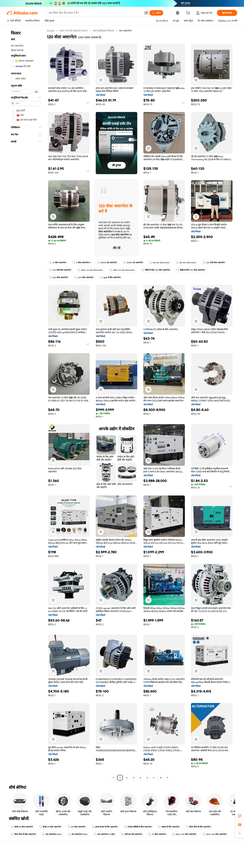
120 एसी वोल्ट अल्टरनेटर (214, 262)
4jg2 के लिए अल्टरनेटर (110, 277)
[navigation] (26, 404)
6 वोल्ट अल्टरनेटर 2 (82, 262)
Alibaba (50, 30)
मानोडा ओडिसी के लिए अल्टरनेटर (138, 826)
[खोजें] (156, 13)
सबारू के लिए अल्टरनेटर (168, 826)
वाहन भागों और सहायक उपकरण (73, 30)
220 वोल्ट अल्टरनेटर (58, 277)
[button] (146, 13)
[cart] (188, 13)
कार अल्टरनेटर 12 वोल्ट (104, 834)
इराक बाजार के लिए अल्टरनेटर (105, 826)
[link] (239, 815)
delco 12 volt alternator (90, 270)
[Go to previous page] (113, 778)
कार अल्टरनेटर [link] (125, 30)
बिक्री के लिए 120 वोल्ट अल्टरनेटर (156, 270)
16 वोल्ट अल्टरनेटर (57, 262)
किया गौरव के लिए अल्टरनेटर (198, 826)
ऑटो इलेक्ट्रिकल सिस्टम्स (103, 30)
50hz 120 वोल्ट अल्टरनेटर (184, 834)
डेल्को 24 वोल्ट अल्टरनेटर (22, 826)
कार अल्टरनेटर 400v (52, 834)
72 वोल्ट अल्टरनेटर (157, 834)
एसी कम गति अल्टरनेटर (131, 834)
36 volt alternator (159, 262)
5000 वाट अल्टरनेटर (107, 262)
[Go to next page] (167, 778)
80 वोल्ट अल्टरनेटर (76, 826)
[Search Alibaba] (94, 13)
